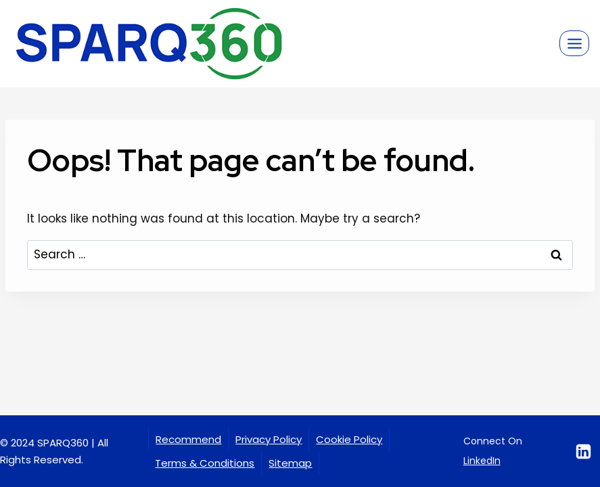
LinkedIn (482, 460)
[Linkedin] (583, 451)
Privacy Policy (268, 439)
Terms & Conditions (204, 463)
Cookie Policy (349, 439)
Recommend (188, 439)
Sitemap (290, 463)
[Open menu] (574, 43)
